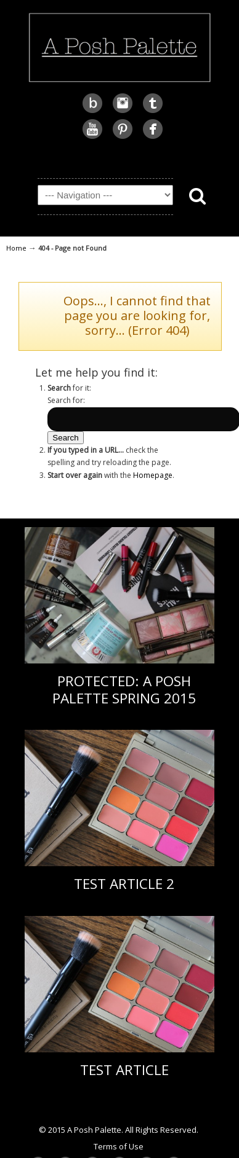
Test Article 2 (124, 883)
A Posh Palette (119, 46)
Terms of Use (119, 1146)
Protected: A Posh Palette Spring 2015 (124, 689)
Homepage (152, 475)
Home (16, 247)
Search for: (66, 400)
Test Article (124, 1069)
